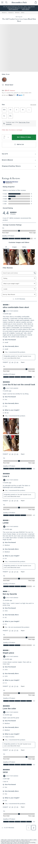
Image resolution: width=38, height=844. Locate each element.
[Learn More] (14, 95)
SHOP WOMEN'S (13, 9)
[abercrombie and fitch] (19, 2)
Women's (4, 12)
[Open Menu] (2, 2)
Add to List (19, 145)
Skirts (22, 12)
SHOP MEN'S (25, 9)
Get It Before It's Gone (24, 137)
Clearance (10, 12)
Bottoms (17, 12)
